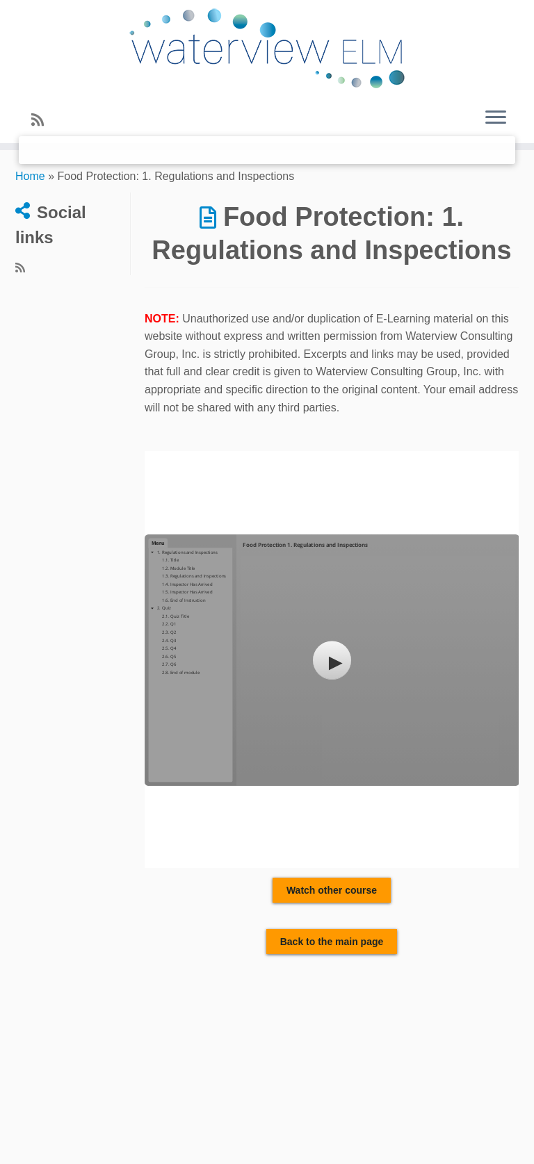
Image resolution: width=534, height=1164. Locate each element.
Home (30, 176)
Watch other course (331, 890)
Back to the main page (332, 941)
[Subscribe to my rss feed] (42, 120)
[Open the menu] (495, 118)
